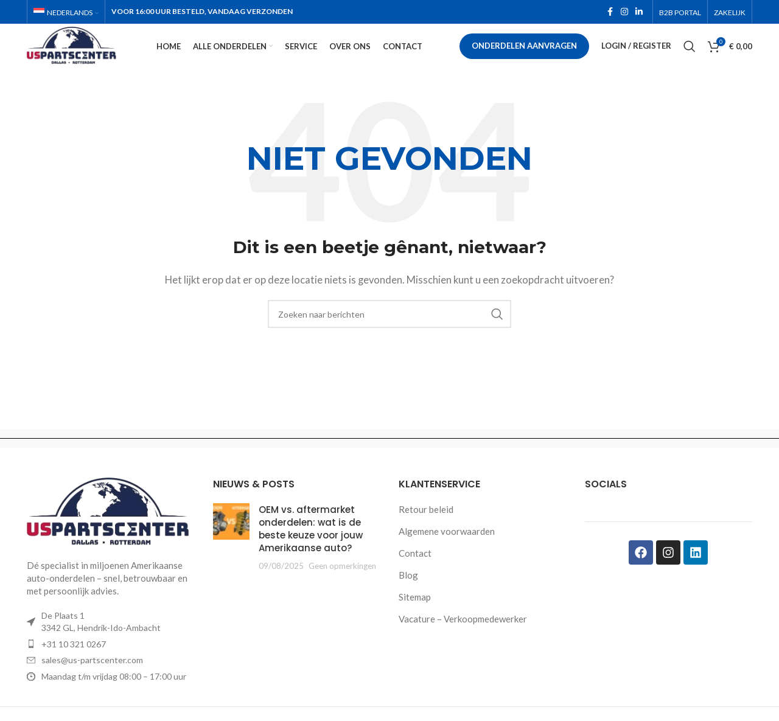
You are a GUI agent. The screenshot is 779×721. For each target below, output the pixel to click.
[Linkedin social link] (639, 13)
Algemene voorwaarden (447, 552)
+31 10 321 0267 (73, 665)
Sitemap (415, 618)
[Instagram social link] (624, 13)
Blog (408, 596)
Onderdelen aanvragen (524, 57)
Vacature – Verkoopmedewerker (463, 640)
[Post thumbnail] (231, 558)
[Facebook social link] (610, 13)
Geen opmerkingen (342, 587)
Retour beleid (426, 530)
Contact (415, 574)
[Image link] (111, 532)
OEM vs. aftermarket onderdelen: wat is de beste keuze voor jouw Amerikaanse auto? (311, 550)
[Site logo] (96, 56)
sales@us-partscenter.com (92, 681)
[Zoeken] (689, 58)
